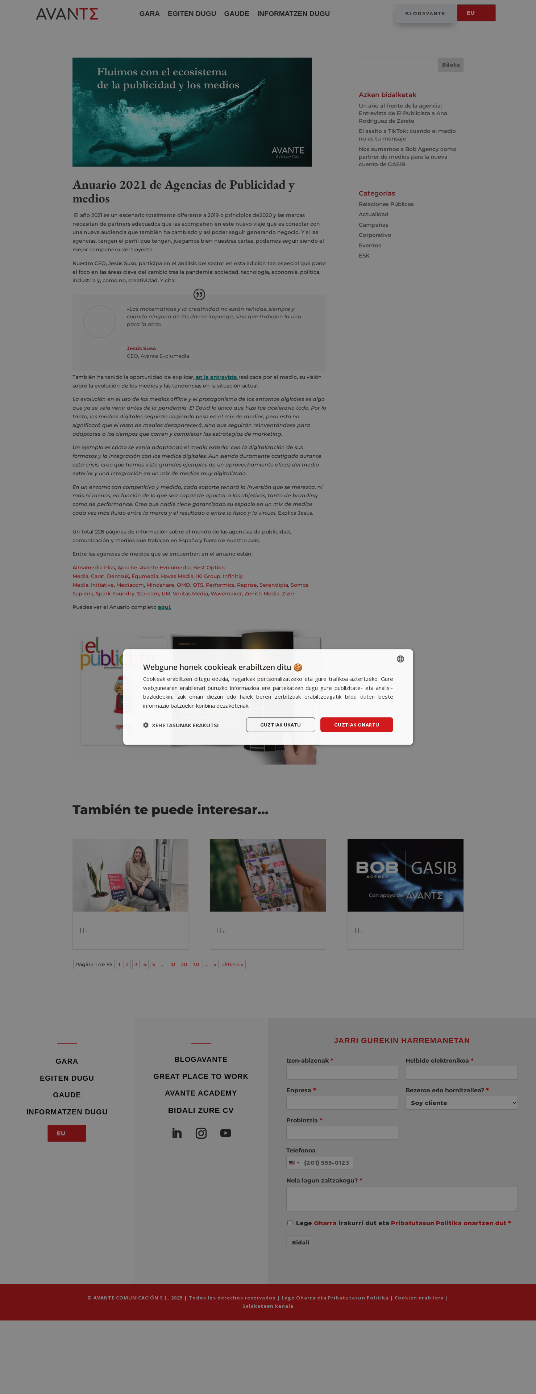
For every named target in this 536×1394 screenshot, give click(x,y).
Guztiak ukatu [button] (276, 724)
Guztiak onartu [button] (355, 724)
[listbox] (400, 658)
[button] (181, 724)
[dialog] (268, 696)
